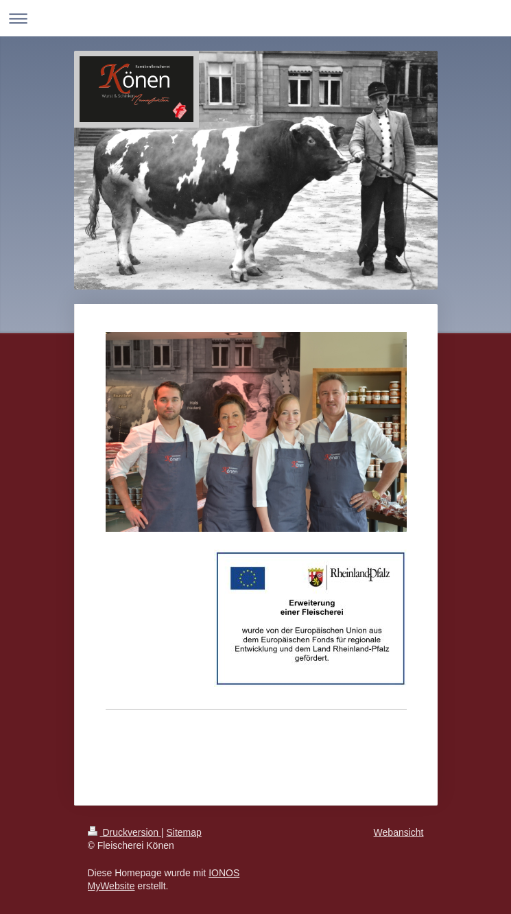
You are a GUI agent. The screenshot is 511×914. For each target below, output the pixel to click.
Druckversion (124, 832)
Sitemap (184, 832)
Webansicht (399, 832)
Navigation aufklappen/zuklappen (255, 18)
